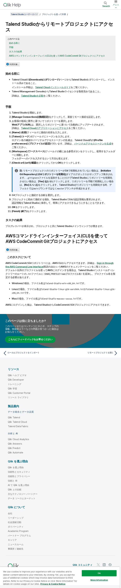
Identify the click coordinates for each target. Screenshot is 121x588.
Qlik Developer (16, 379)
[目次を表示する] (6, 14)
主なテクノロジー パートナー (22, 494)
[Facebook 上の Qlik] (110, 564)
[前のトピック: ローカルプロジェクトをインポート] (30, 353)
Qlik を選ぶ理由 (16, 467)
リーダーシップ (15, 517)
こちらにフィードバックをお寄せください (30, 339)
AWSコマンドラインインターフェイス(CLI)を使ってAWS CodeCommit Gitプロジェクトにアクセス (57, 55)
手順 (11, 47)
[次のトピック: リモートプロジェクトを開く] (90, 353)
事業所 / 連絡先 (15, 548)
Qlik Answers (15, 443)
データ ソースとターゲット (21, 498)
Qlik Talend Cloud (17, 421)
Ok (99, 573)
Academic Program (18, 531)
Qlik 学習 (12, 388)
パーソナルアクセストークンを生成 (92, 143)
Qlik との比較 (14, 489)
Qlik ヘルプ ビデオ (17, 375)
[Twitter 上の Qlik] (98, 564)
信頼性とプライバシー (19, 476)
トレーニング (14, 384)
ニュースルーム (15, 544)
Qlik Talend (14, 417)
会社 (10, 513)
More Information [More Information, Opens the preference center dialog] (99, 580)
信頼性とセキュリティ (19, 471)
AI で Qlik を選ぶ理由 (18, 485)
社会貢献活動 (14, 522)
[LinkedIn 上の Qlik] (104, 564)
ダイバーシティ (15, 526)
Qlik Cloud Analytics (18, 439)
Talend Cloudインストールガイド (53, 87)
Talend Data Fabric (18, 426)
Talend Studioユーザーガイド (24, 14)
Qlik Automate (15, 452)
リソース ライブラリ (18, 397)
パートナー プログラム (19, 535)
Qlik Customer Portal (19, 393)
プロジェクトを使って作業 (54, 14)
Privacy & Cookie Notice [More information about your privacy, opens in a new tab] (52, 584)
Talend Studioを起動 (32, 95)
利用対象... (14, 64)
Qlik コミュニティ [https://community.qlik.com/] (82, 564)
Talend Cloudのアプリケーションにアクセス (45, 128)
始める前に (14, 43)
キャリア (12, 540)
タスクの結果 (15, 51)
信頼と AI (12, 480)
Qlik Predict (14, 448)
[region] (60, 577)
